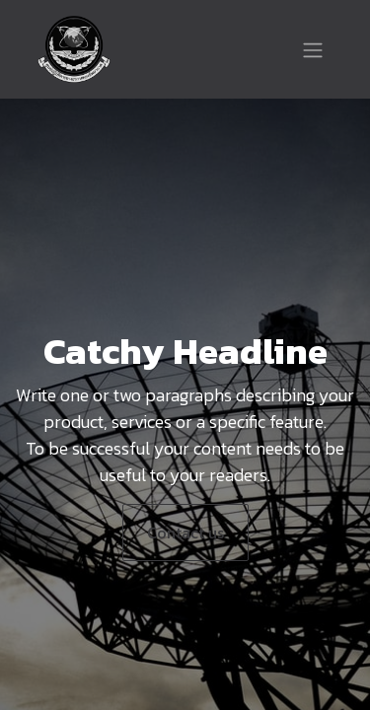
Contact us (185, 532)
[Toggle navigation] (312, 49)
